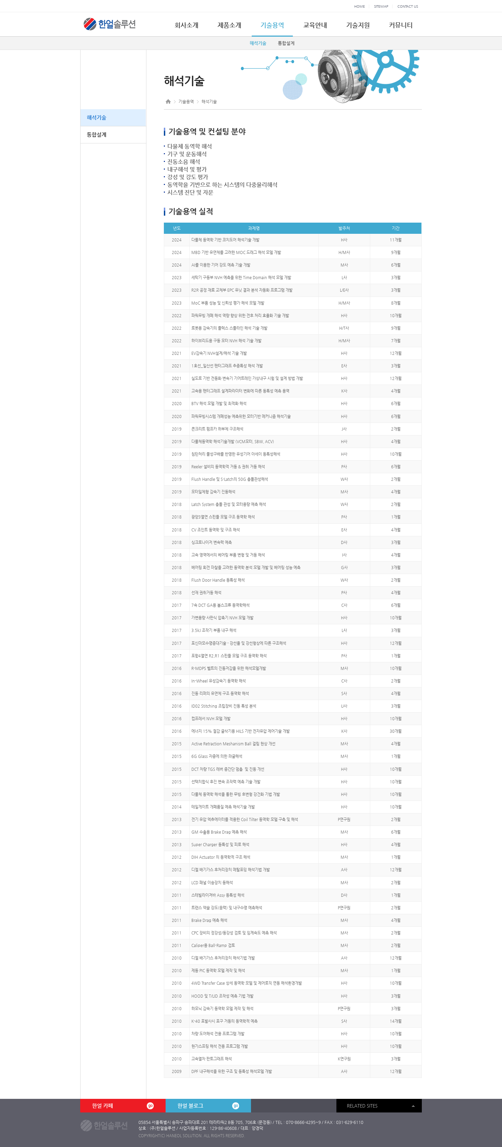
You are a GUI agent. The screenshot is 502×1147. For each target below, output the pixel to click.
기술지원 (358, 25)
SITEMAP (381, 6)
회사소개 (186, 25)
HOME (359, 6)
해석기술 (258, 43)
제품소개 (229, 25)
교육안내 (315, 25)
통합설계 (286, 43)
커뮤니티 (401, 25)
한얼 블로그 (208, 1105)
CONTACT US (407, 6)
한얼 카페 (122, 1105)
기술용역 (272, 25)
